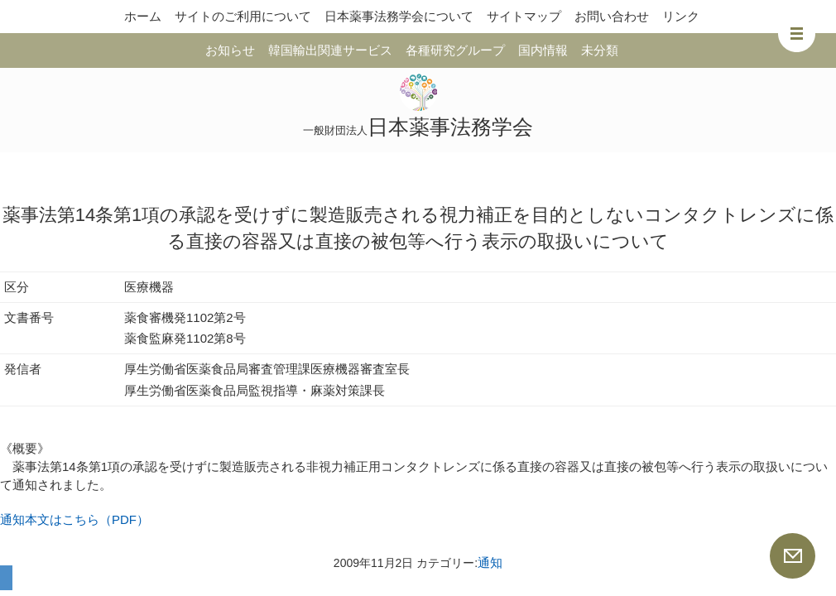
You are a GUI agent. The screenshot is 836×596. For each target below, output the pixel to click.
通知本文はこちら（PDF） (74, 519)
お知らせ (230, 50)
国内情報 (543, 50)
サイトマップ (524, 16)
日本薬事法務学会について (398, 16)
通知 (490, 562)
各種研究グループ (455, 50)
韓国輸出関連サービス (330, 50)
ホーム (142, 16)
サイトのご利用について (243, 16)
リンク (680, 16)
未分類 (599, 50)
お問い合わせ (611, 16)
